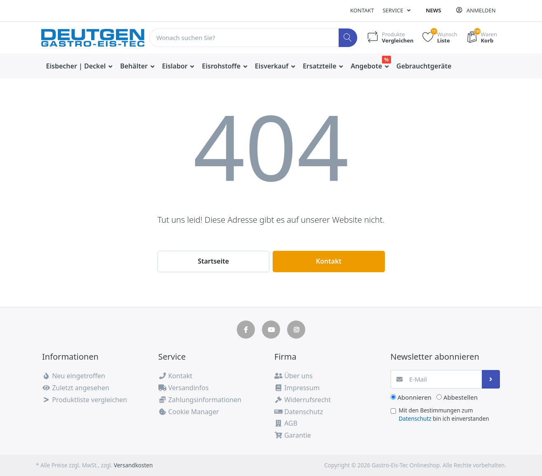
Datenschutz (415, 418)
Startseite (213, 261)
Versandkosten (133, 465)
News (433, 10)
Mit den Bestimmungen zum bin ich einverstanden (444, 414)
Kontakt (362, 10)
